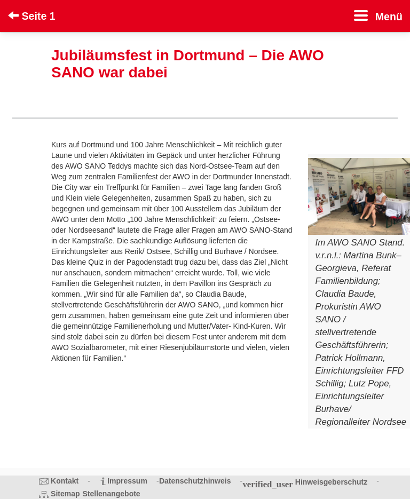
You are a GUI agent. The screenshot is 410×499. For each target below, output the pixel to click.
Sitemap (65, 493)
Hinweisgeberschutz (331, 482)
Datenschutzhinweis (195, 481)
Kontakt (64, 481)
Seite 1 (32, 16)
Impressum (127, 481)
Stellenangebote (111, 493)
